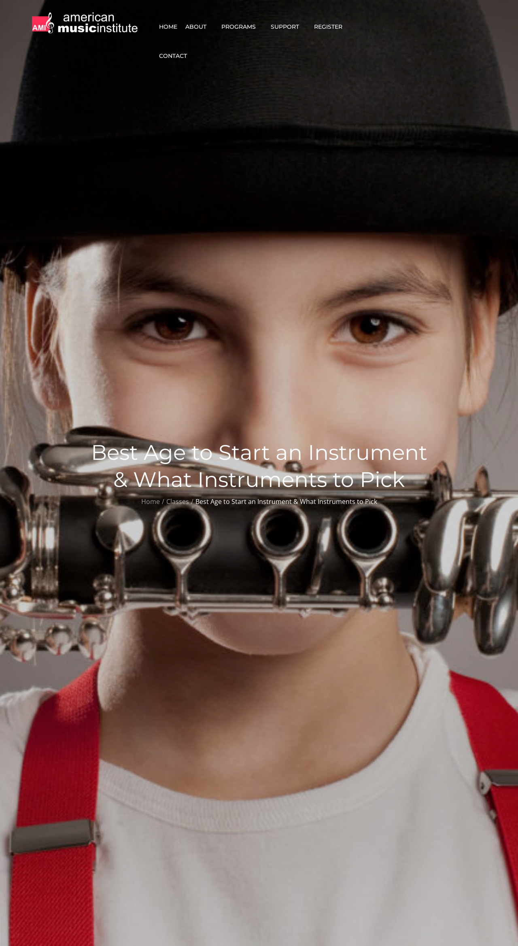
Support (288, 26)
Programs (242, 26)
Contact (176, 56)
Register (331, 26)
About (199, 26)
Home (168, 26)
